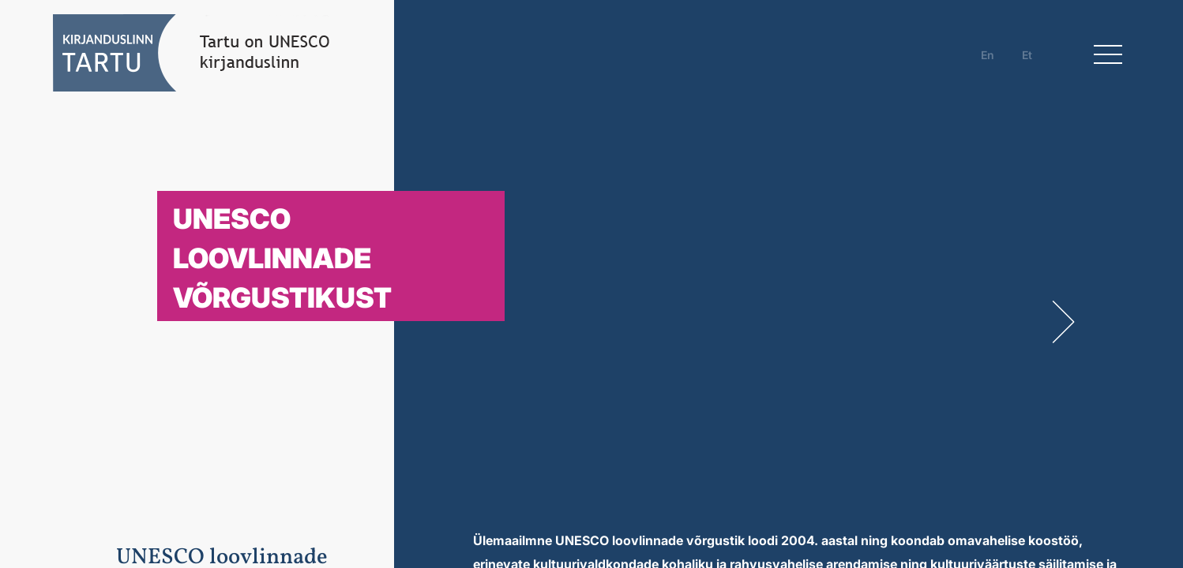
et (1027, 55)
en (987, 55)
